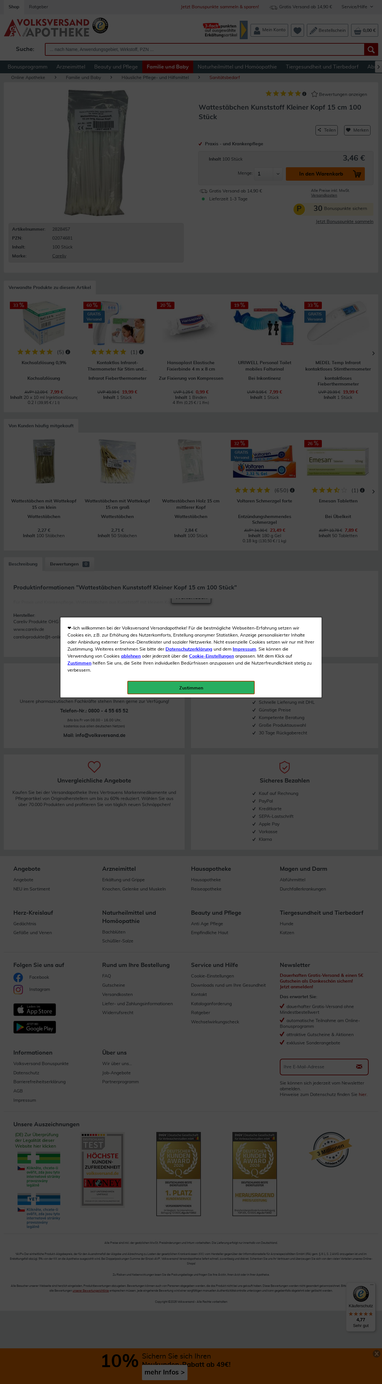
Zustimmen (79, 157)
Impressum (244, 143)
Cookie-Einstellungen (211, 150)
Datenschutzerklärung (189, 143)
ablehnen (131, 150)
